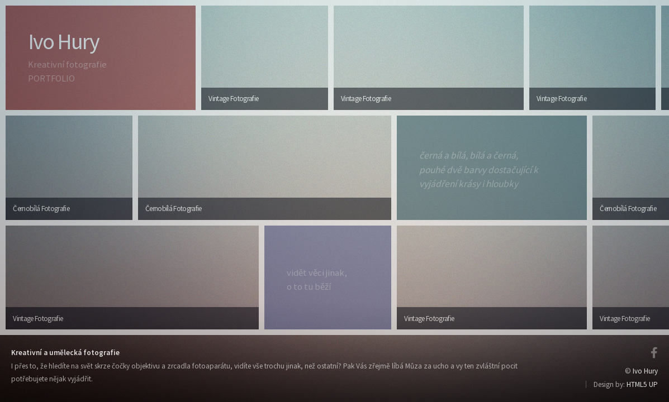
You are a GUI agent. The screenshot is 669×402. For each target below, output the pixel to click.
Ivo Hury (645, 371)
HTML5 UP (642, 384)
